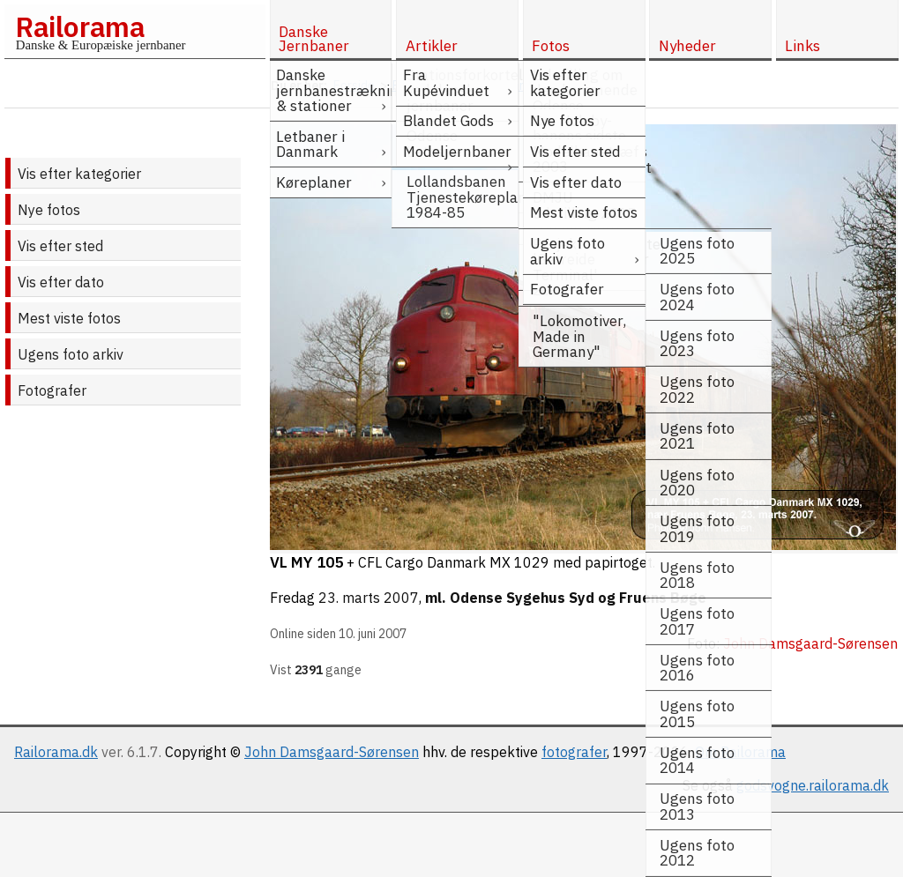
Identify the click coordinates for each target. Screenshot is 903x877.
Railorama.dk (56, 752)
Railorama (80, 26)
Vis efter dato (61, 282)
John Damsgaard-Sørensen (331, 752)
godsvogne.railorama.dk (812, 785)
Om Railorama (740, 752)
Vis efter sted (60, 246)
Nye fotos (49, 210)
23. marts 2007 (368, 597)
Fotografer (52, 390)
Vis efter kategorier (79, 173)
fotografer (574, 752)
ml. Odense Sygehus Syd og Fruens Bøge (565, 597)
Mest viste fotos (69, 318)
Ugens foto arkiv (70, 354)
